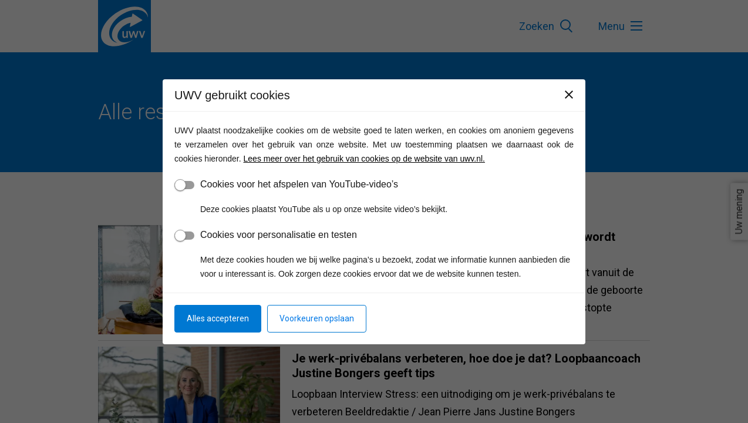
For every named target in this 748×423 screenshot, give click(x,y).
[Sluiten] (569, 94)
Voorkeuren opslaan (316, 318)
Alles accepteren (218, 318)
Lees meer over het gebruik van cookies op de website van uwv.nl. (364, 158)
